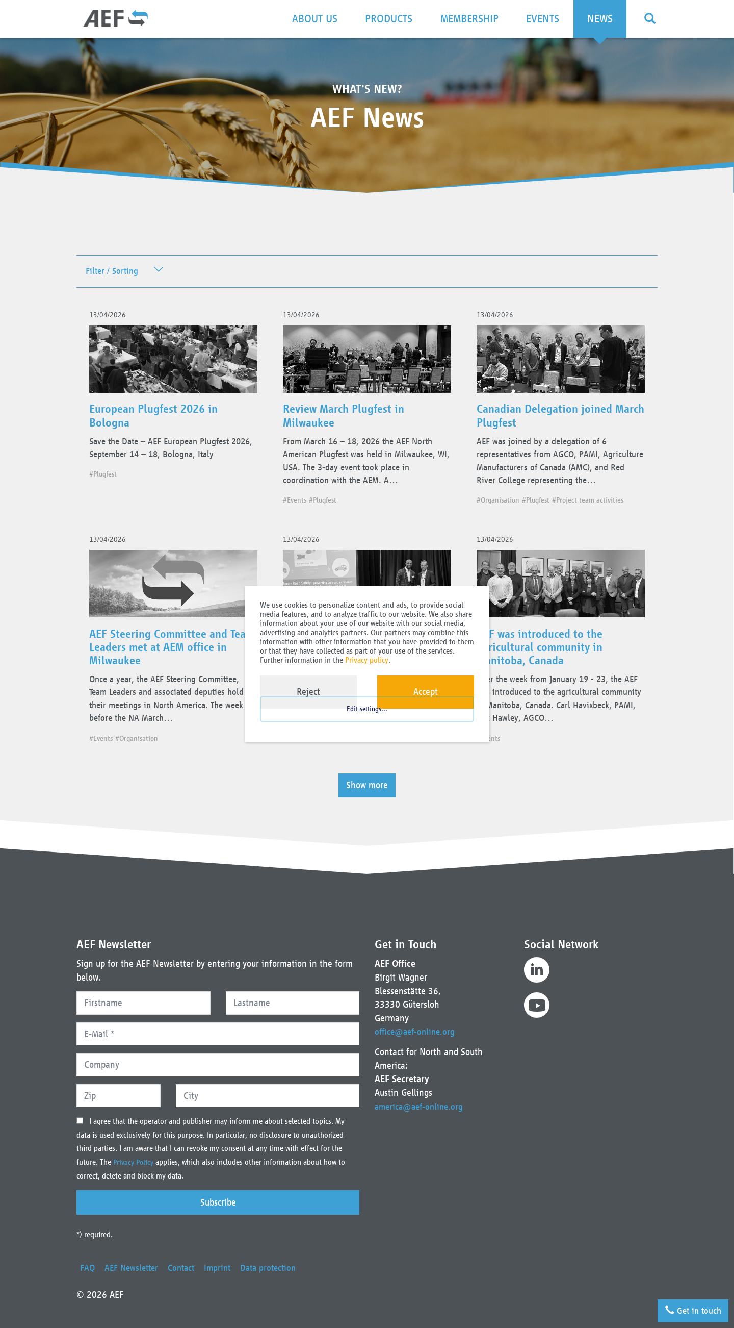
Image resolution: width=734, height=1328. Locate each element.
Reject (308, 691)
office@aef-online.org (417, 1031)
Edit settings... (367, 718)
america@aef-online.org (421, 1106)
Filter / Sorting (114, 271)
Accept (425, 691)
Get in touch (689, 1308)
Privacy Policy (136, 1162)
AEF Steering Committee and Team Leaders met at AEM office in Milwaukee (170, 671)
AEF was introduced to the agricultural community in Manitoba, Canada (544, 671)
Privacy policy (366, 660)
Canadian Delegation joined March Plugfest (549, 420)
